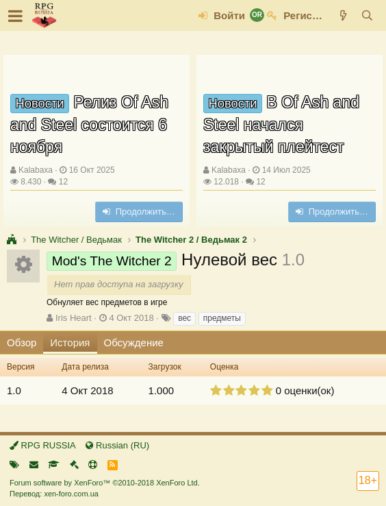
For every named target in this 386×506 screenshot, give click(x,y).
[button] (15, 15)
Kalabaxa (35, 170)
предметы (222, 318)
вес (184, 318)
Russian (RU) (117, 445)
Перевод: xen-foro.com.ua (54, 494)
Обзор (21, 342)
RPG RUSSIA (43, 445)
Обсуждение (134, 342)
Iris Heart (73, 318)
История (70, 342)
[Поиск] (367, 15)
